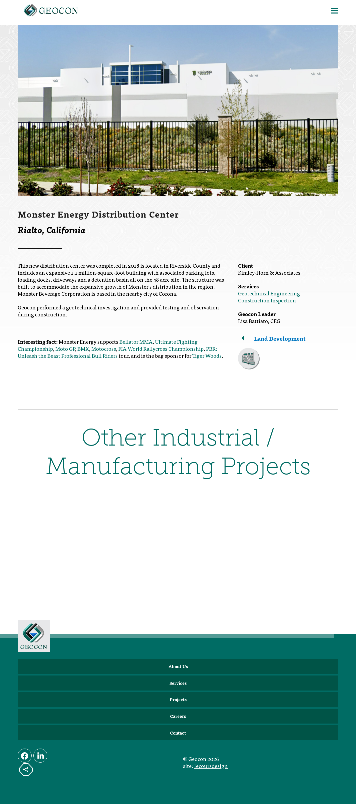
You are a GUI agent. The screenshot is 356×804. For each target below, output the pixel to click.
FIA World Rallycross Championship (161, 348)
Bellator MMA (136, 341)
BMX (83, 348)
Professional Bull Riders (89, 355)
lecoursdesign (211, 765)
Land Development (280, 338)
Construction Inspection (267, 300)
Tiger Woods (207, 355)
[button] (334, 11)
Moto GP (65, 348)
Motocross (103, 348)
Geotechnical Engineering (269, 293)
